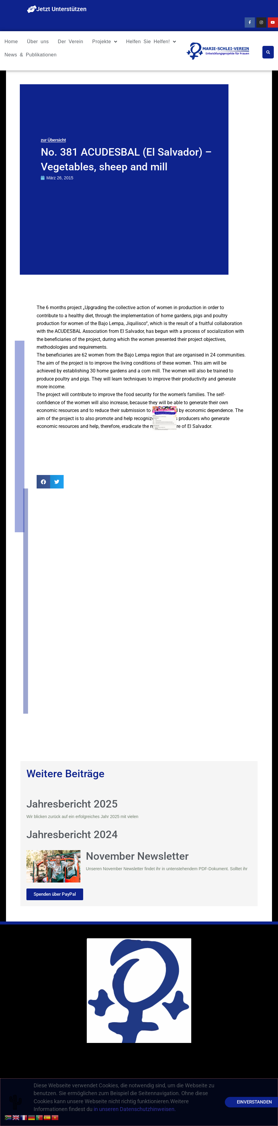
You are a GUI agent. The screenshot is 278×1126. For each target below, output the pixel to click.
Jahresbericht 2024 (72, 835)
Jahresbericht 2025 (72, 804)
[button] (43, 481)
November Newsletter (137, 856)
